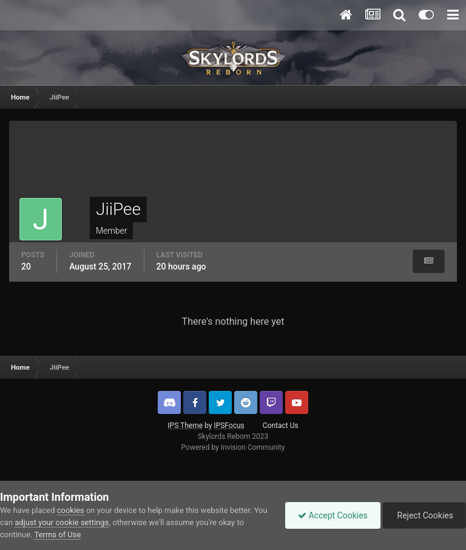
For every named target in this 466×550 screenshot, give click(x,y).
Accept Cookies (333, 515)
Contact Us (281, 425)
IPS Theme (185, 425)
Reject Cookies (424, 515)
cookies (70, 510)
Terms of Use (57, 534)
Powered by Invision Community (233, 447)
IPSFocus (229, 425)
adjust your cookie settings (62, 522)
